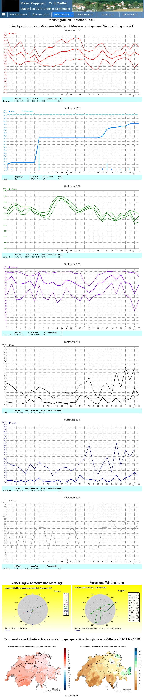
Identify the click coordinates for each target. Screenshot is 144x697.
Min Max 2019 (130, 14)
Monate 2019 (61, 14)
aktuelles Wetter (18, 14)
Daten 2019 (108, 14)
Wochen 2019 (85, 14)
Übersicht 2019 (40, 14)
